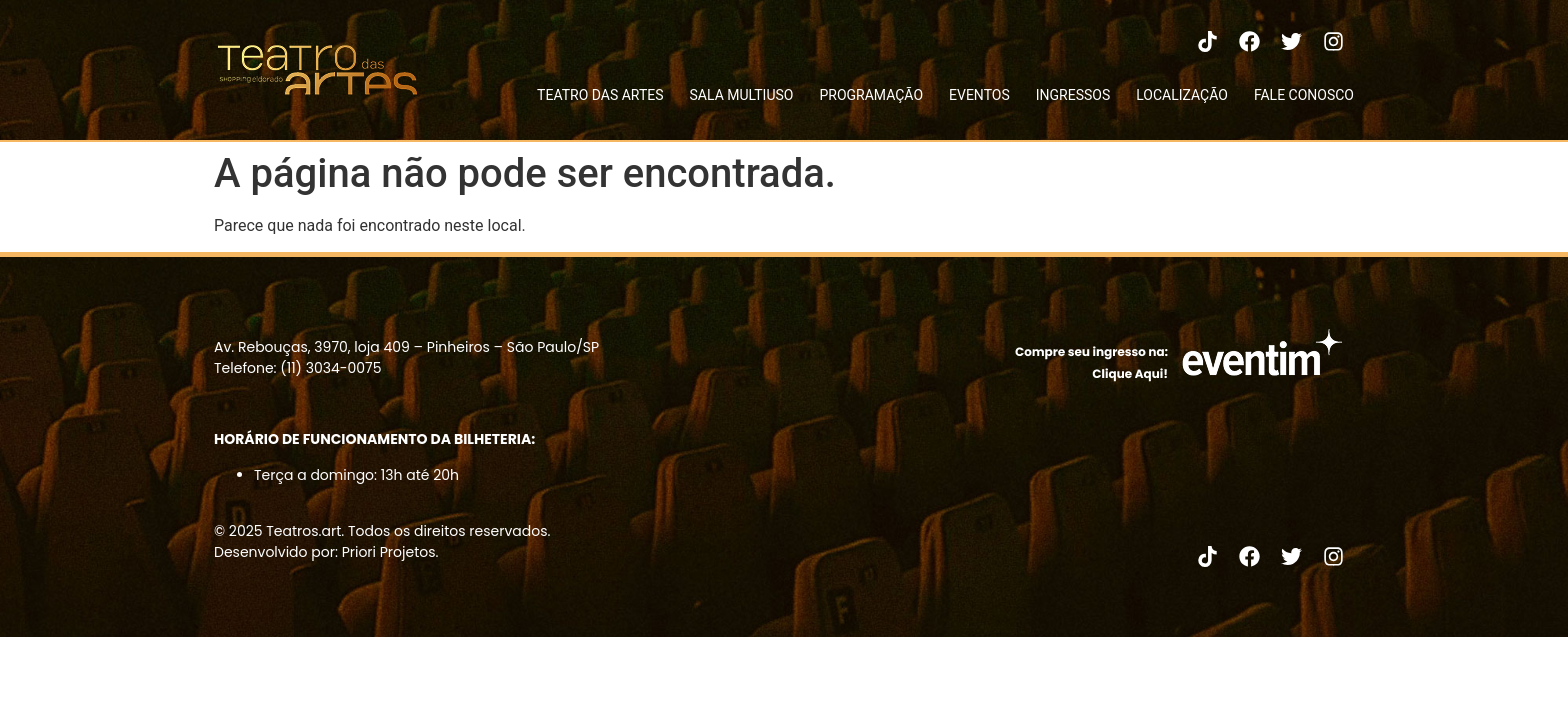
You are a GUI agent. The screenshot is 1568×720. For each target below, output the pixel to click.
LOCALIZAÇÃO (1182, 95)
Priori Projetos (389, 552)
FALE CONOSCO (1304, 95)
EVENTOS (979, 95)
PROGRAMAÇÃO (871, 95)
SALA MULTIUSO (742, 95)
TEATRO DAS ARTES (600, 95)
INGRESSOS (1073, 95)
